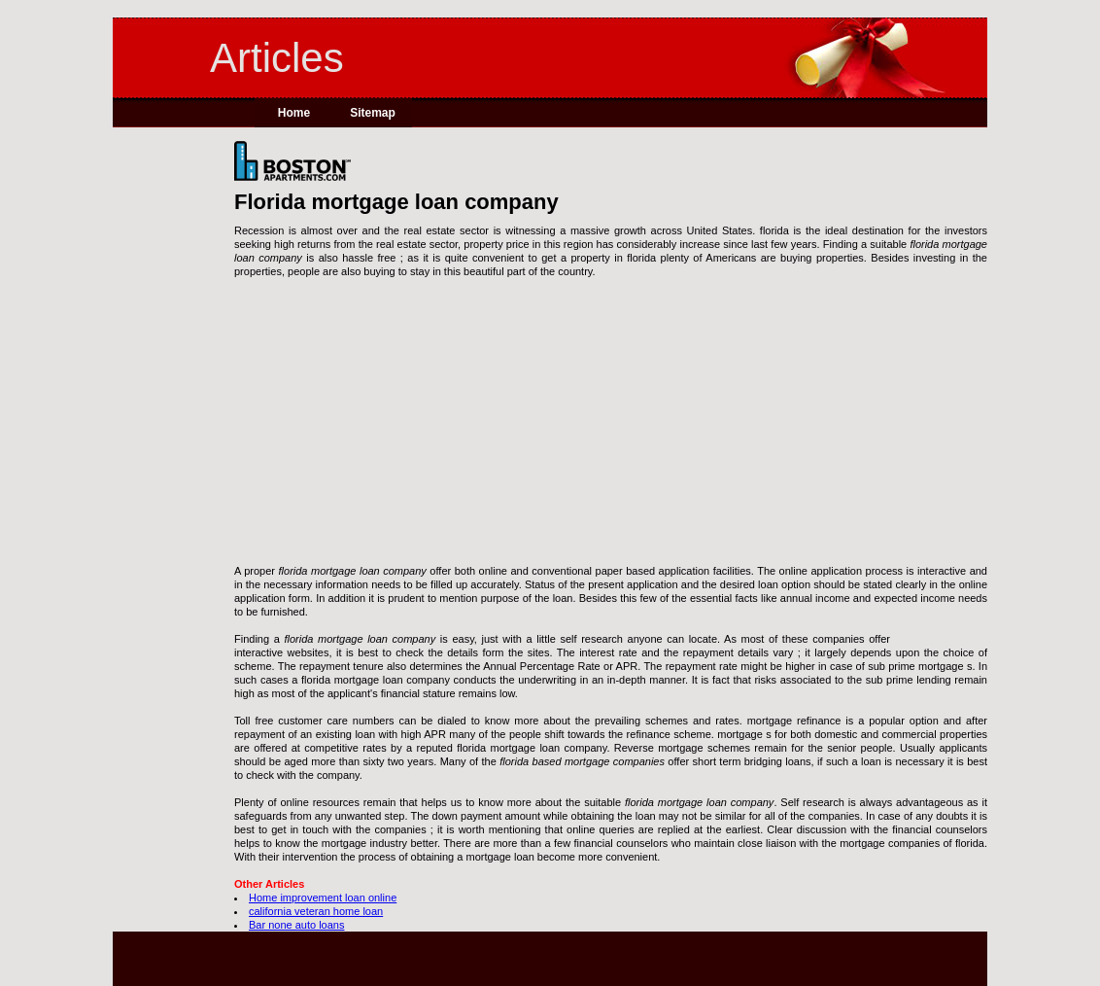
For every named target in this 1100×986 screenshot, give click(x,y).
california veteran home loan (316, 911)
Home (294, 113)
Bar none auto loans (296, 925)
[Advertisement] (610, 428)
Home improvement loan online (322, 897)
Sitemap (372, 113)
